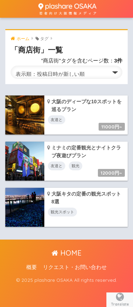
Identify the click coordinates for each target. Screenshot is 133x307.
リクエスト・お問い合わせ (75, 267)
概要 (31, 267)
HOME (66, 252)
